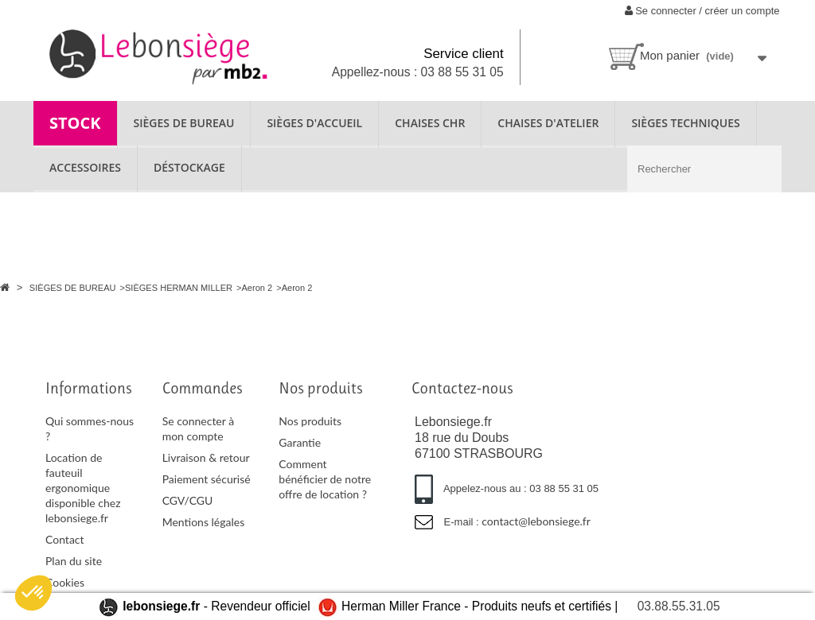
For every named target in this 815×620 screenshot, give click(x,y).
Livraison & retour (206, 457)
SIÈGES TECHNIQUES (685, 122)
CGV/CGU (187, 500)
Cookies (64, 582)
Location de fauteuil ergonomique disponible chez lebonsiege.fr (83, 488)
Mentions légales (203, 522)
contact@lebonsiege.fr (536, 521)
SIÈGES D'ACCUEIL (314, 122)
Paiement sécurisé (206, 479)
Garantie (300, 442)
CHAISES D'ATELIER (548, 122)
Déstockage (189, 167)
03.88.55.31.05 (679, 606)
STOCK (75, 123)
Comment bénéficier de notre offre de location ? (325, 479)
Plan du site (73, 561)
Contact (64, 539)
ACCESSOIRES (85, 167)
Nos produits (310, 421)
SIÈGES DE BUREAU (184, 122)
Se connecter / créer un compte (702, 11)
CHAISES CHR (430, 122)
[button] (33, 593)
